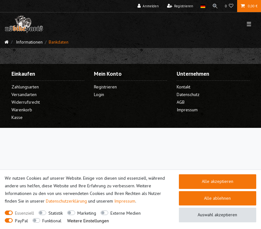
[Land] (202, 6)
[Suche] (215, 6)
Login (99, 94)
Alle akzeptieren (217, 181)
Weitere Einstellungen (88, 221)
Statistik (55, 213)
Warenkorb (21, 110)
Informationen (29, 42)
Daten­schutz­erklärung (66, 201)
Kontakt (183, 87)
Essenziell (24, 213)
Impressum (124, 201)
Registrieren (105, 87)
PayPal (21, 221)
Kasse (17, 117)
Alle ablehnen (217, 198)
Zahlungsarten (25, 87)
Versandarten (24, 94)
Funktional (51, 221)
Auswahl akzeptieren (217, 215)
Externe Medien (125, 213)
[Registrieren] (180, 6)
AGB (181, 102)
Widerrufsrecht (25, 102)
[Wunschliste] (229, 6)
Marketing (86, 213)
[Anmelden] (148, 6)
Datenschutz (188, 94)
